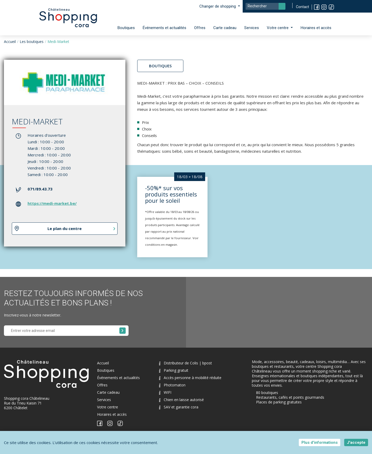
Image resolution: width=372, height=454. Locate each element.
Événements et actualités (164, 27)
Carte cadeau (224, 27)
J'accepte (356, 442)
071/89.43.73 (40, 189)
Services (251, 27)
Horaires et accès (316, 27)
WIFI (165, 392)
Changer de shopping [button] (218, 6)
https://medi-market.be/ (52, 203)
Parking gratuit (173, 370)
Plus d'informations (319, 442)
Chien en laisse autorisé (181, 399)
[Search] (265, 6)
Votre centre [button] (278, 27)
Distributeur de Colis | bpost (185, 362)
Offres (199, 27)
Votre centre (107, 406)
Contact (302, 7)
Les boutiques (32, 41)
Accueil (10, 41)
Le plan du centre (64, 228)
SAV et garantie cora (178, 406)
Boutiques (126, 27)
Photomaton (172, 384)
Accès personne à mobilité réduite (190, 377)
